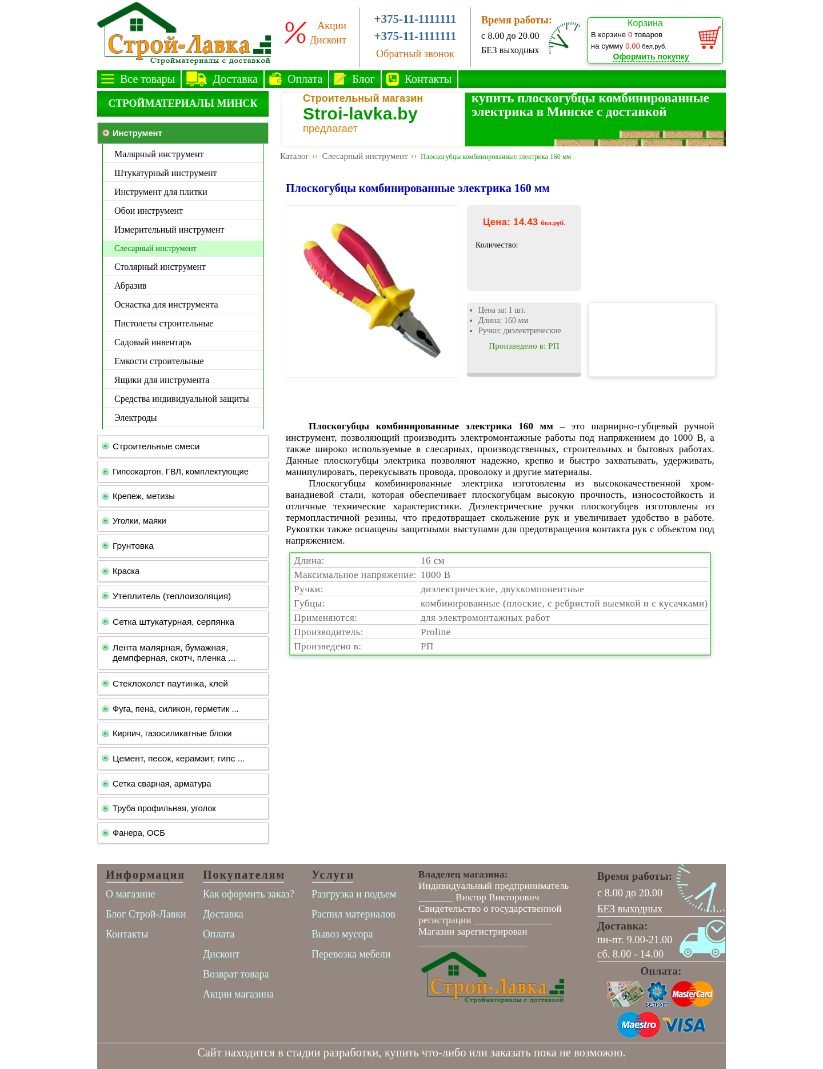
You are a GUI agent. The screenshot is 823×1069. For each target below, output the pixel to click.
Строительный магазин (363, 98)
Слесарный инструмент (155, 248)
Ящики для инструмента (161, 380)
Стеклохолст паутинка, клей (170, 683)
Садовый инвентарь (152, 342)
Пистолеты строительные (163, 323)
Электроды (135, 417)
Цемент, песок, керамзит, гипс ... (179, 758)
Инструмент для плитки (160, 192)
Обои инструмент (148, 211)
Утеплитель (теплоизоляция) (172, 596)
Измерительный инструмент (169, 229)
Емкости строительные (159, 361)
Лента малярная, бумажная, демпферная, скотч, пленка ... (174, 653)
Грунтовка (133, 546)
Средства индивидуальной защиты (181, 399)
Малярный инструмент (158, 154)
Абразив (130, 285)
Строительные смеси (156, 446)
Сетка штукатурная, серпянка (173, 622)
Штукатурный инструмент (165, 173)
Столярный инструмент (160, 267)
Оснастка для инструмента (166, 304)
